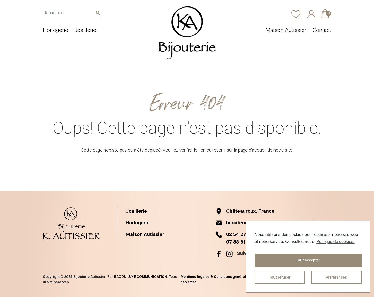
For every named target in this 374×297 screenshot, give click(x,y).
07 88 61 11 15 (243, 242)
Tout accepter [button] (308, 260)
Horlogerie (55, 30)
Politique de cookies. (335, 241)
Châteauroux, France (245, 211)
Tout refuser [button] (280, 277)
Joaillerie (85, 30)
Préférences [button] (336, 277)
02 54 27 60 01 (243, 234)
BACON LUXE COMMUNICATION (140, 276)
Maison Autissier (286, 30)
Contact (321, 30)
